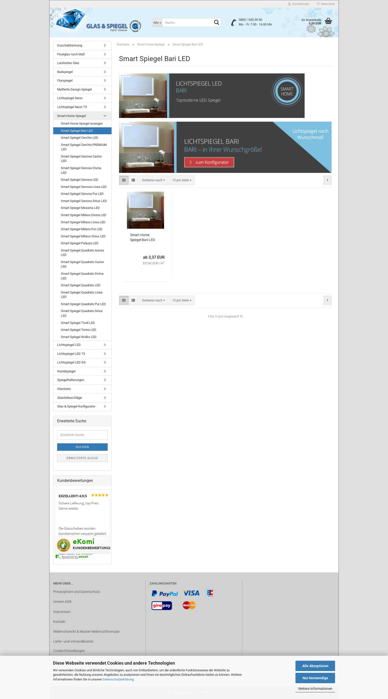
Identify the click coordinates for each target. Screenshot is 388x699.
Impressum (62, 612)
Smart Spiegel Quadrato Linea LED (81, 295)
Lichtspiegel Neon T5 (72, 107)
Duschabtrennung (69, 45)
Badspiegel (65, 72)
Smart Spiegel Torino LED (78, 330)
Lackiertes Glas (68, 63)
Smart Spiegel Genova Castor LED (81, 159)
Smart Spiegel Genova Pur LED (82, 194)
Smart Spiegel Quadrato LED (80, 285)
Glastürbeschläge (69, 398)
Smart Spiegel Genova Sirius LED (84, 201)
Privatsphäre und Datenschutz (76, 592)
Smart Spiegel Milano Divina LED (83, 215)
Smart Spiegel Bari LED (77, 131)
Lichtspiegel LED (69, 345)
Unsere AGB (62, 602)
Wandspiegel (66, 371)
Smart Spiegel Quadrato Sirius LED (82, 313)
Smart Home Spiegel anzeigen (82, 123)
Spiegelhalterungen (70, 380)
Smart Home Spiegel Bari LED (142, 237)
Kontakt (59, 622)
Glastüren (64, 389)
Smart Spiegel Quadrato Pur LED (83, 304)
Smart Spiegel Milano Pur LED (81, 229)
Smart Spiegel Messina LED (80, 208)
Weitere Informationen (315, 689)
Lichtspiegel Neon (69, 98)
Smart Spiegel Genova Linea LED (84, 187)
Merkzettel (326, 4)
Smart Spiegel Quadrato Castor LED (82, 264)
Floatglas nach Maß (71, 54)
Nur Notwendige (315, 678)
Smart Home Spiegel (71, 116)
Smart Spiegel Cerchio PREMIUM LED (84, 147)
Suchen (82, 447)
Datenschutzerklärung (118, 679)
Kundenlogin (298, 4)
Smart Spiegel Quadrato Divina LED (82, 276)
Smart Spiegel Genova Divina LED (81, 170)
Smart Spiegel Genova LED (79, 179)
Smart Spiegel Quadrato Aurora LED (82, 252)
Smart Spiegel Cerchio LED (79, 137)
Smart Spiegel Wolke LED (79, 337)
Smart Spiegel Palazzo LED (79, 243)
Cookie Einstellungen (69, 651)
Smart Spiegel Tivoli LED (78, 323)
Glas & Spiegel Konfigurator (76, 406)
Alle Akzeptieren (315, 666)
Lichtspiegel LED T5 (71, 354)
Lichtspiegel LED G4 (71, 362)
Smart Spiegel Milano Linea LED (83, 222)
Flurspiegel (65, 80)
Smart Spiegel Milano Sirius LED (83, 236)
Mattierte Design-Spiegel (74, 89)
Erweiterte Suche (82, 458)
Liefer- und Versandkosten (73, 641)
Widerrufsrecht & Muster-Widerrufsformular (86, 631)
